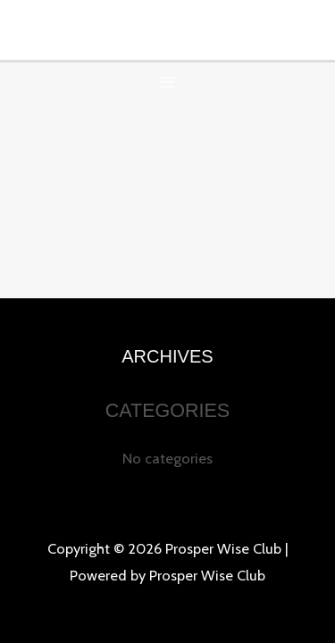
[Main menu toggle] (167, 83)
